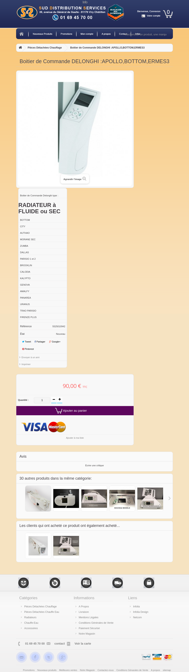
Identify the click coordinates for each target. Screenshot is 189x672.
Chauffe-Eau (31, 622)
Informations (84, 598)
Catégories (28, 598)
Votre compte (153, 15)
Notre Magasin (87, 633)
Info (85, 2)
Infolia (136, 606)
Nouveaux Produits (42, 34)
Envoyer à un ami (31, 357)
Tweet (26, 341)
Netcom (137, 617)
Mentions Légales (88, 617)
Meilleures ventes (68, 670)
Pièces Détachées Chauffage (45, 47)
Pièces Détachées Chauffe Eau (41, 612)
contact (59, 643)
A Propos (84, 606)
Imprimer (26, 364)
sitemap (167, 670)
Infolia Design (140, 612)
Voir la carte (82, 643)
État (22, 333)
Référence (26, 326)
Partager (40, 341)
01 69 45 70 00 (35, 643)
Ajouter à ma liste (75, 438)
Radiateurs (30, 617)
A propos (106, 34)
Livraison (84, 612)
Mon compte (87, 34)
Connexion (154, 11)
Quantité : (23, 400)
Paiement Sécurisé (89, 628)
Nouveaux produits (47, 670)
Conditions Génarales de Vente (132, 670)
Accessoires (31, 628)
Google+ (55, 341)
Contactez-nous (106, 670)
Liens (132, 598)
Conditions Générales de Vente (96, 622)
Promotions (66, 34)
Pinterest (28, 349)
